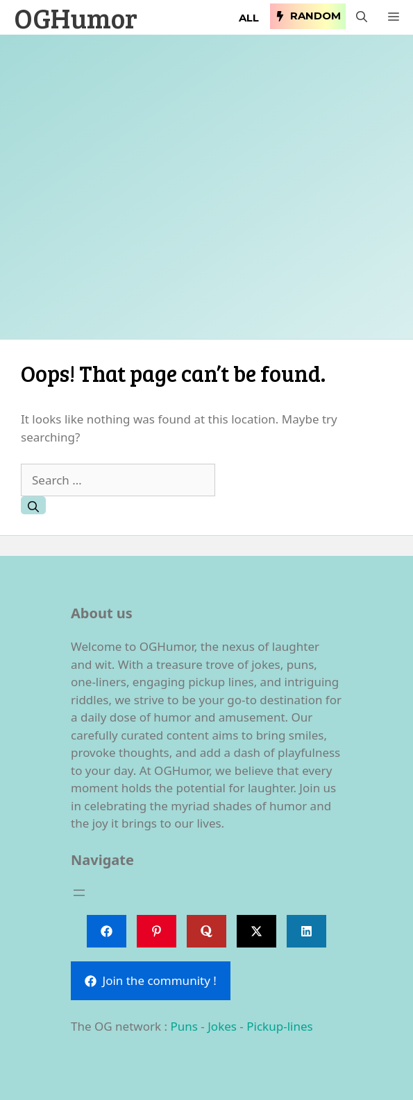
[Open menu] (79, 892)
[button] (362, 17)
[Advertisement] (206, 194)
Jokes (222, 1026)
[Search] (33, 505)
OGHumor (75, 17)
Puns (183, 1026)
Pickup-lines (279, 1026)
